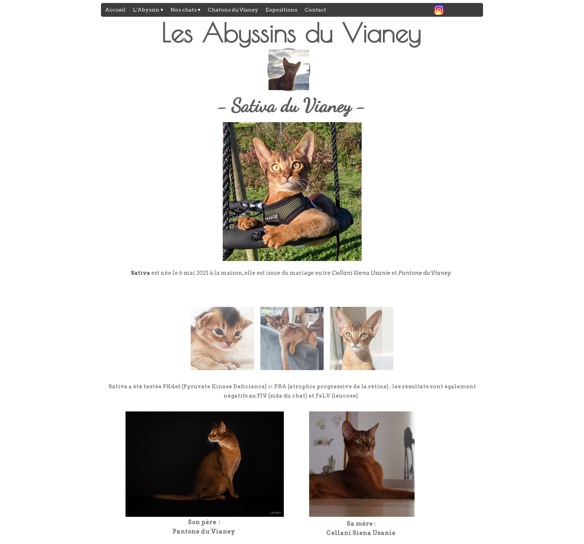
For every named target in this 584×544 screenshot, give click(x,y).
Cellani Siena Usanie (361, 273)
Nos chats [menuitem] (185, 10)
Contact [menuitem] (315, 10)
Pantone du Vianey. (425, 273)
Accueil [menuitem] (115, 10)
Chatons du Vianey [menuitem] (233, 10)
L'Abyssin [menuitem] (148, 10)
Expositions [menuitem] (281, 10)
